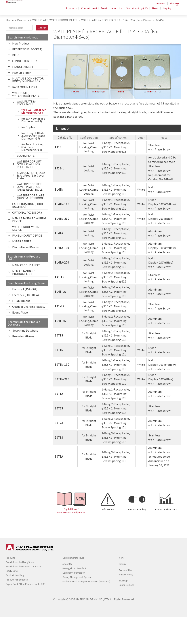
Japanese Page (126, 584)
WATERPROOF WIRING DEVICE (26, 228)
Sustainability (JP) (138, 9)
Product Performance (166, 509)
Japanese (160, 3)
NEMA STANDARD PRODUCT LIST (23, 272)
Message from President (74, 568)
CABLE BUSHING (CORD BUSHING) (27, 205)
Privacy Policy (126, 574)
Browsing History (23, 336)
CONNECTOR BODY (24, 61)
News (156, 9)
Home (10, 20)
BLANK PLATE (26, 155)
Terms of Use (125, 570)
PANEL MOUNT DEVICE (27, 235)
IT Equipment (21, 301)
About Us (118, 9)
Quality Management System (76, 577)
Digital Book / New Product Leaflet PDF (71, 510)
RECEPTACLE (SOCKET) (27, 49)
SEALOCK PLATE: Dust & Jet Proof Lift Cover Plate (31, 175)
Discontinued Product (26, 247)
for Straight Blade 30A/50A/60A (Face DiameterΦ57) (33, 135)
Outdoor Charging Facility (28, 306)
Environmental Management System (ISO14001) (86, 581)
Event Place (20, 312)
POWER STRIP (21, 72)
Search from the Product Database (23, 566)
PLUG (15, 55)
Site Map (174, 3)
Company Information (73, 572)
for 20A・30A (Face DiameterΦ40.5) (33, 120)
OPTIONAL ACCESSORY (27, 212)
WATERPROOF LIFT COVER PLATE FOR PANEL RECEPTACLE (30, 186)
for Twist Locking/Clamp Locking (88, 147)
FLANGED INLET (22, 67)
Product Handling (137, 509)
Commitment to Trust (96, 9)
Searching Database (25, 330)
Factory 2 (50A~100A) (25, 295)
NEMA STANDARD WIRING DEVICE (29, 219)
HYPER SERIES (21, 241)
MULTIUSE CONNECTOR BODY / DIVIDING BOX (28, 79)
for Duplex (28, 127)
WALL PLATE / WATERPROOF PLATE (54, 20)
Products (74, 9)
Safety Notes (108, 509)
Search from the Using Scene (20, 562)
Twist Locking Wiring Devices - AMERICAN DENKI (29, 9)
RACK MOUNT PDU (24, 87)
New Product (20, 43)
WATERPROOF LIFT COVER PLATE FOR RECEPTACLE (29, 164)
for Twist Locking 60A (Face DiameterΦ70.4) (32, 147)
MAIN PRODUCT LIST (26, 265)
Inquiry (167, 9)
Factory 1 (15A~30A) (24, 289)
